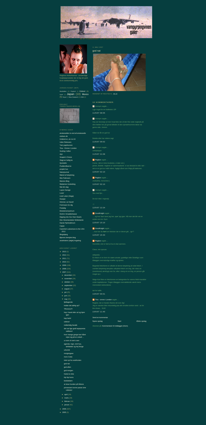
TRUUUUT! (68, 309)
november (68, 279)
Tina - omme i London (103, 300)
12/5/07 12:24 (98, 208)
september (68, 285)
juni (66, 296)
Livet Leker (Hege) (67, 196)
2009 (64, 265)
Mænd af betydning (67, 175)
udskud (66, 322)
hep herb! (67, 318)
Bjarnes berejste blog (68, 237)
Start (119, 321)
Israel (61, 94)
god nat (66, 364)
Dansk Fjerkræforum (67, 223)
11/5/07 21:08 (98, 154)
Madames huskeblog (67, 184)
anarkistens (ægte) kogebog (70, 241)
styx (61, 154)
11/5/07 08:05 (98, 113)
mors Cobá (68, 357)
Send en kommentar (100, 317)
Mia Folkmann (65, 178)
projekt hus (64, 169)
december (68, 275)
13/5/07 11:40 (98, 312)
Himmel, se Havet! (67, 202)
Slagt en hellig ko (66, 160)
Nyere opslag (97, 321)
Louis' (62, 193)
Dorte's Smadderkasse (68, 214)
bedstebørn (68, 381)
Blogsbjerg (64, 234)
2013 (64, 252)
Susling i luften (65, 151)
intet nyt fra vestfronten (72, 360)
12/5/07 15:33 (98, 235)
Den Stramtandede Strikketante (71, 220)
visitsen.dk (64, 136)
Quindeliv (63, 163)
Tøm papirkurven (66, 145)
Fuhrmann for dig (66, 205)
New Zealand (73, 97)
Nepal (64, 97)
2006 (64, 409)
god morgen (68, 370)
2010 (64, 262)
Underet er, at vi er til (67, 139)
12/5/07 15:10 (98, 223)
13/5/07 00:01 (98, 294)
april (66, 394)
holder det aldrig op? (71, 305)
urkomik (67, 350)
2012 (64, 255)
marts (66, 398)
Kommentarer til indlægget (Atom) (115, 326)
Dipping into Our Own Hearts (70, 217)
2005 (64, 412)
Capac (62, 226)
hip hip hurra (68, 377)
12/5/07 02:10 (98, 172)
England (73, 91)
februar (67, 401)
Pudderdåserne (65, 166)
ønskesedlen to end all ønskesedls (73, 133)
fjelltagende (68, 302)
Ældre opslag (141, 321)
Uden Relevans (65, 142)
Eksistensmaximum (67, 211)
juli (65, 292)
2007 (64, 272)
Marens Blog (64, 181)
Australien (63, 91)
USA (82, 97)
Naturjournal (64, 172)
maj (66, 299)
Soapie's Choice (66, 157)
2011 (64, 258)
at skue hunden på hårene (74, 384)
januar (67, 405)
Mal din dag (64, 187)
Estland (82, 91)
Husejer (63, 199)
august (67, 289)
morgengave (68, 353)
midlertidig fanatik (70, 325)
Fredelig (63, 208)
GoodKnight (99, 213)
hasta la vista (69, 374)
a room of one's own (71, 340)
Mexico (85, 94)
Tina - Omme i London (68, 148)
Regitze (98, 160)
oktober (67, 282)
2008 (64, 269)
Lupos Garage (65, 190)
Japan (70, 93)
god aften (67, 367)
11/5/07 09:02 (98, 142)
